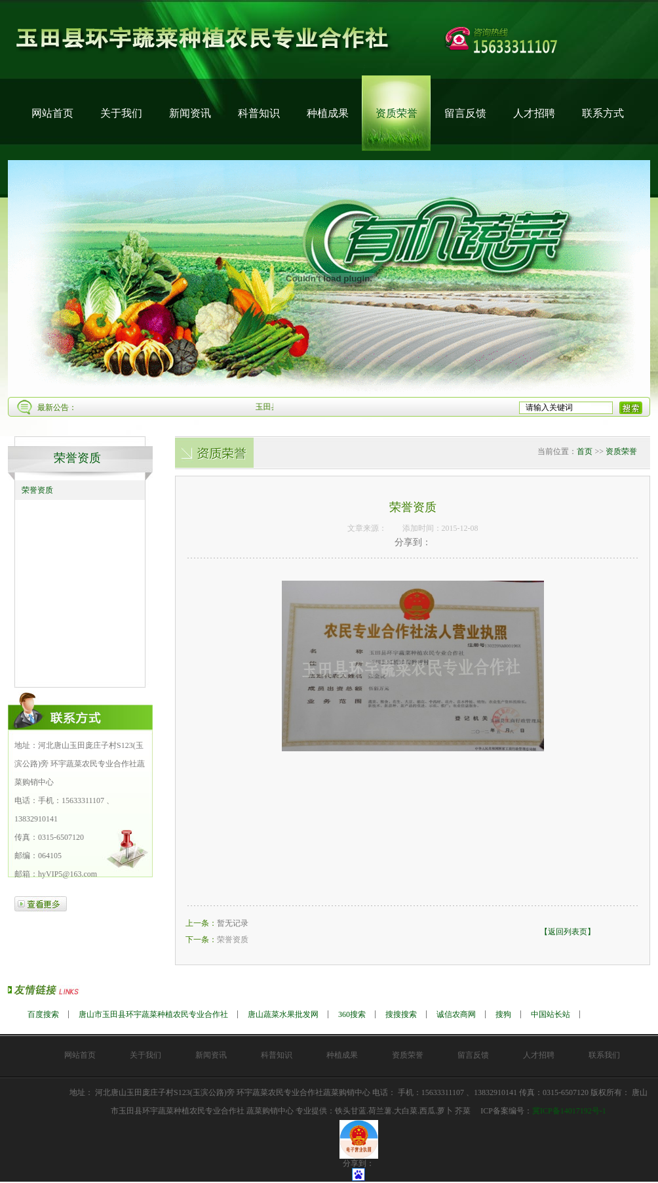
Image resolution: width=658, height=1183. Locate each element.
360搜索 (352, 1014)
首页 (584, 451)
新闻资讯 (190, 113)
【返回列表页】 (567, 931)
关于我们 (121, 113)
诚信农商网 (456, 1014)
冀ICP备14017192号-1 (569, 1110)
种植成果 (328, 113)
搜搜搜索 (401, 1014)
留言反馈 (465, 113)
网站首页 (52, 113)
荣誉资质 (77, 458)
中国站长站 (550, 1014)
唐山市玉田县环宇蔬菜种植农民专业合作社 (153, 1014)
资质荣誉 (396, 113)
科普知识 (259, 113)
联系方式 (603, 113)
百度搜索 (43, 1014)
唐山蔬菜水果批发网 (283, 1014)
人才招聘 (534, 113)
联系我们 (604, 1055)
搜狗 (503, 1014)
